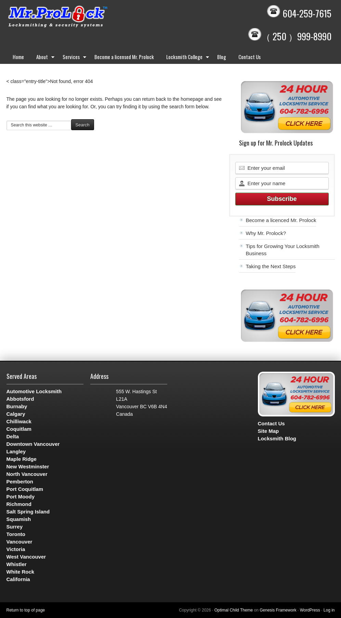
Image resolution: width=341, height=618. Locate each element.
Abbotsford (20, 399)
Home (18, 56)
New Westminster (27, 466)
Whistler (16, 564)
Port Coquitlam (24, 489)
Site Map (268, 431)
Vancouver (19, 542)
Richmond (18, 504)
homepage (192, 99)
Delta (12, 436)
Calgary (15, 414)
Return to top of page (25, 610)
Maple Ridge (21, 459)
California (18, 579)
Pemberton (19, 481)
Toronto (16, 534)
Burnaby (16, 406)
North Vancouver (27, 474)
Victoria (15, 549)
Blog (221, 56)
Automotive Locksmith (34, 391)
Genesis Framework (278, 610)
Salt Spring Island (28, 511)
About (43, 58)
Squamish (18, 519)
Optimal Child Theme (233, 610)
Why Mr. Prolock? (266, 233)
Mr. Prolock (71, 17)
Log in (329, 610)
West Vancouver (26, 557)
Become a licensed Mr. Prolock (124, 56)
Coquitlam (18, 429)
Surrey (14, 527)
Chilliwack (18, 421)
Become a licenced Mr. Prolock (281, 220)
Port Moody (20, 496)
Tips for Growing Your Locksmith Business (282, 249)
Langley (16, 451)
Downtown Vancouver (33, 444)
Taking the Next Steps (271, 266)
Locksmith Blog (277, 438)
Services (72, 58)
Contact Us (249, 56)
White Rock (20, 572)
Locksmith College (185, 58)
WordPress (310, 610)
